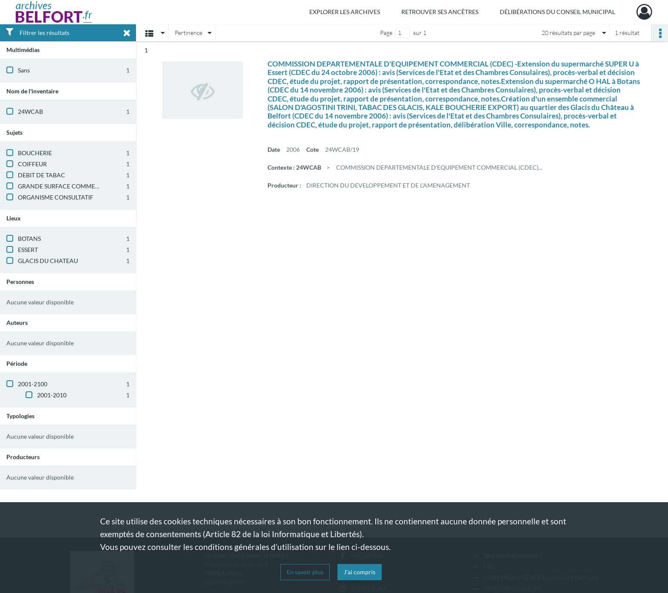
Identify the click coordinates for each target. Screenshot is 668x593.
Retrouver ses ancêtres (439, 11)
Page (386, 32)
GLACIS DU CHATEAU (48, 260)
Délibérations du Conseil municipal (557, 11)
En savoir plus (305, 572)
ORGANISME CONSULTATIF (55, 197)
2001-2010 (51, 395)
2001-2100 (32, 384)
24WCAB (30, 111)
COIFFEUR (32, 164)
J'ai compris (359, 572)
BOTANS (29, 238)
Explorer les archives (344, 11)
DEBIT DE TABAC (41, 175)
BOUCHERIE (35, 152)
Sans (24, 70)
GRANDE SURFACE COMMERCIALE (66, 186)
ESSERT (28, 249)
